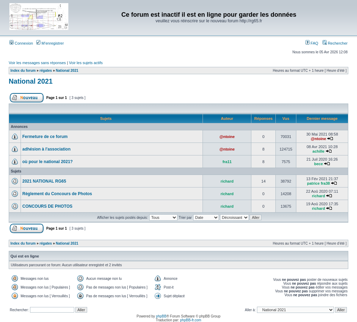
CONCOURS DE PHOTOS (47, 206)
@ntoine (227, 137)
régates (45, 70)
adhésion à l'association (46, 149)
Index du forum (23, 70)
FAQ (311, 43)
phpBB (161, 316)
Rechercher (335, 43)
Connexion (21, 43)
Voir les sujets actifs (86, 63)
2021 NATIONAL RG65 (44, 181)
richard (227, 181)
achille (318, 151)
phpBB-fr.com (191, 320)
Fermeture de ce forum (45, 136)
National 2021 (67, 70)
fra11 (226, 162)
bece (318, 164)
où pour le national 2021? (47, 161)
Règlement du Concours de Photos (57, 193)
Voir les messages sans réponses (37, 63)
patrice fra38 (318, 183)
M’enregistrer (50, 43)
